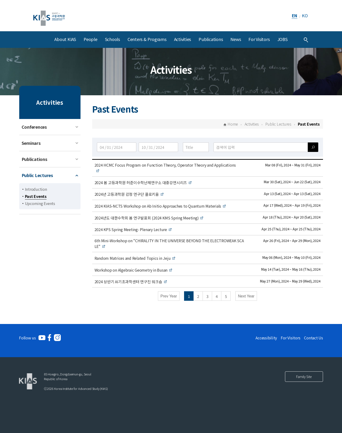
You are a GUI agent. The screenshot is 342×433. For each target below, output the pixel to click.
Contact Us (313, 338)
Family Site (304, 376)
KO (305, 15)
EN (295, 15)
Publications (211, 39)
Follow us (27, 338)
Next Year (246, 296)
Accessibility (266, 338)
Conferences (34, 127)
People (90, 39)
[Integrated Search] (306, 39)
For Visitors (259, 39)
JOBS (282, 39)
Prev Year (169, 296)
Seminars (31, 143)
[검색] (313, 147)
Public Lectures (37, 175)
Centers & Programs (147, 39)
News (235, 39)
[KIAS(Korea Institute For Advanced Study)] (49, 15)
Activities (182, 39)
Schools (112, 39)
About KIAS (65, 39)
